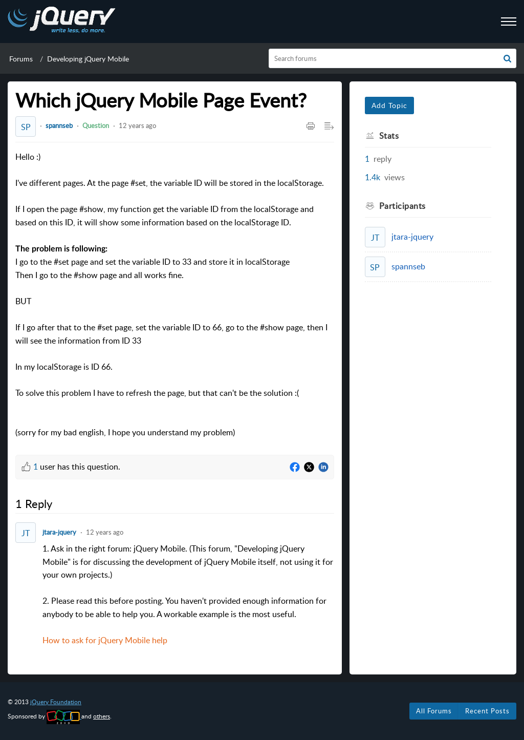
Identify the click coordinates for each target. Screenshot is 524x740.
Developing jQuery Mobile (88, 59)
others (101, 716)
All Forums (434, 710)
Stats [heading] (389, 135)
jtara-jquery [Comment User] (59, 532)
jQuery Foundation (55, 701)
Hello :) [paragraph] (174, 295)
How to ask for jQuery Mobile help (104, 640)
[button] (507, 58)
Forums (21, 59)
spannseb (59, 125)
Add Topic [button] (389, 105)
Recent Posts (487, 710)
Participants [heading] (402, 206)
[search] (393, 58)
